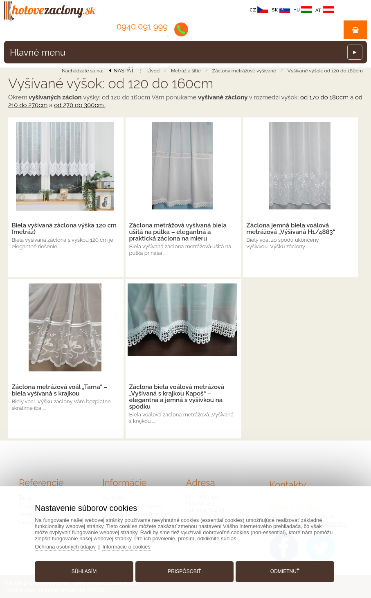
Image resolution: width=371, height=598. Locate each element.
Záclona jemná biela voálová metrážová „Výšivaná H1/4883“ (290, 228)
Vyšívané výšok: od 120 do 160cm (325, 71)
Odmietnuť (283, 570)
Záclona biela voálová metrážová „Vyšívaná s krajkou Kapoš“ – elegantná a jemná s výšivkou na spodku (176, 397)
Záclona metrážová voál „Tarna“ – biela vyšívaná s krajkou (59, 390)
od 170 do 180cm (325, 97)
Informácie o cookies (130, 546)
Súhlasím (85, 570)
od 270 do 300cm (79, 105)
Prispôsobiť (184, 570)
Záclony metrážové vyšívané (244, 71)
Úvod (153, 71)
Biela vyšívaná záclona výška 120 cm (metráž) (64, 228)
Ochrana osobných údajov (68, 546)
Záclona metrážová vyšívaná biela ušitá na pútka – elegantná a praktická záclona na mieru (178, 232)
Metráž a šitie (186, 71)
